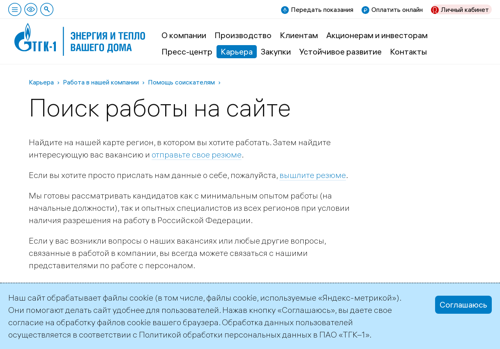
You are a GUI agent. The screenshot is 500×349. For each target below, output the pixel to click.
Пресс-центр (186, 51)
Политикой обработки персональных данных (225, 334)
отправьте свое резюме (197, 154)
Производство (243, 35)
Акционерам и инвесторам (377, 35)
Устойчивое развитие (340, 51)
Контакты (408, 51)
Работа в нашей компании (101, 82)
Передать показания (322, 9)
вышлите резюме (312, 175)
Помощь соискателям (181, 82)
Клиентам (299, 35)
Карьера (237, 51)
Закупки (276, 51)
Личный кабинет (465, 9)
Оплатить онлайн (397, 9)
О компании (183, 35)
